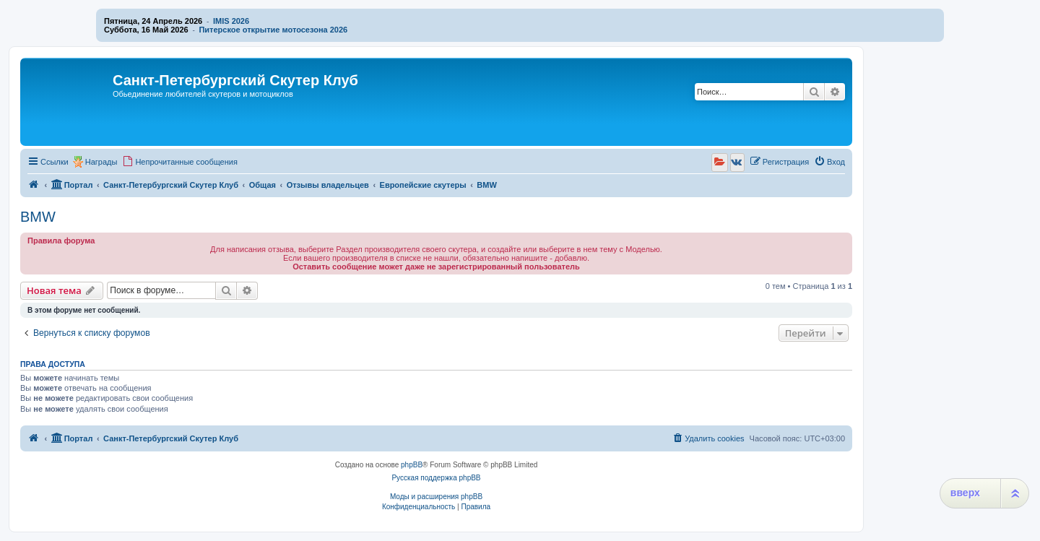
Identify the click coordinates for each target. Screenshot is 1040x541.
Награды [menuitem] (101, 161)
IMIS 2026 (231, 21)
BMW (38, 217)
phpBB (411, 465)
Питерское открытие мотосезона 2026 (273, 29)
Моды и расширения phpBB (436, 497)
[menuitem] (180, 161)
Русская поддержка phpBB (435, 478)
